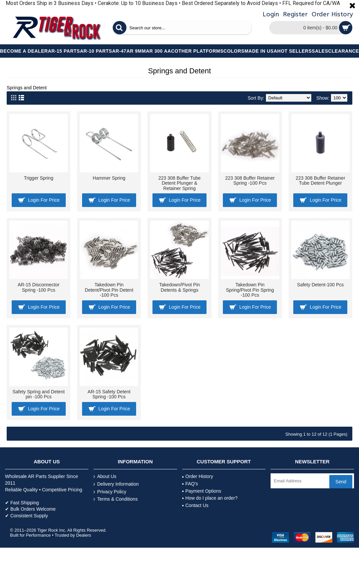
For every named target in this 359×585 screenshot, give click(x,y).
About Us (104, 476)
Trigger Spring (38, 178)
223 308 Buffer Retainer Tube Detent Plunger (320, 180)
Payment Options (201, 491)
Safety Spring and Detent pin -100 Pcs (38, 394)
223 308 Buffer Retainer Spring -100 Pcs (250, 180)
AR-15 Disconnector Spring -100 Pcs (38, 287)
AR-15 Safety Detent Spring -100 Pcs (109, 394)
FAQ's (190, 483)
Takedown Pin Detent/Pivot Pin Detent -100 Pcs (109, 290)
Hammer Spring (109, 178)
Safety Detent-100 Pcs (320, 284)
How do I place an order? (210, 498)
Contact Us (195, 505)
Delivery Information (116, 484)
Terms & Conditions (115, 499)
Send (340, 481)
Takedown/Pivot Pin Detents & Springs (179, 287)
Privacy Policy (109, 492)
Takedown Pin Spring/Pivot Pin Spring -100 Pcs (250, 290)
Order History (197, 476)
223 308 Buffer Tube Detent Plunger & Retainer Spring (179, 183)
